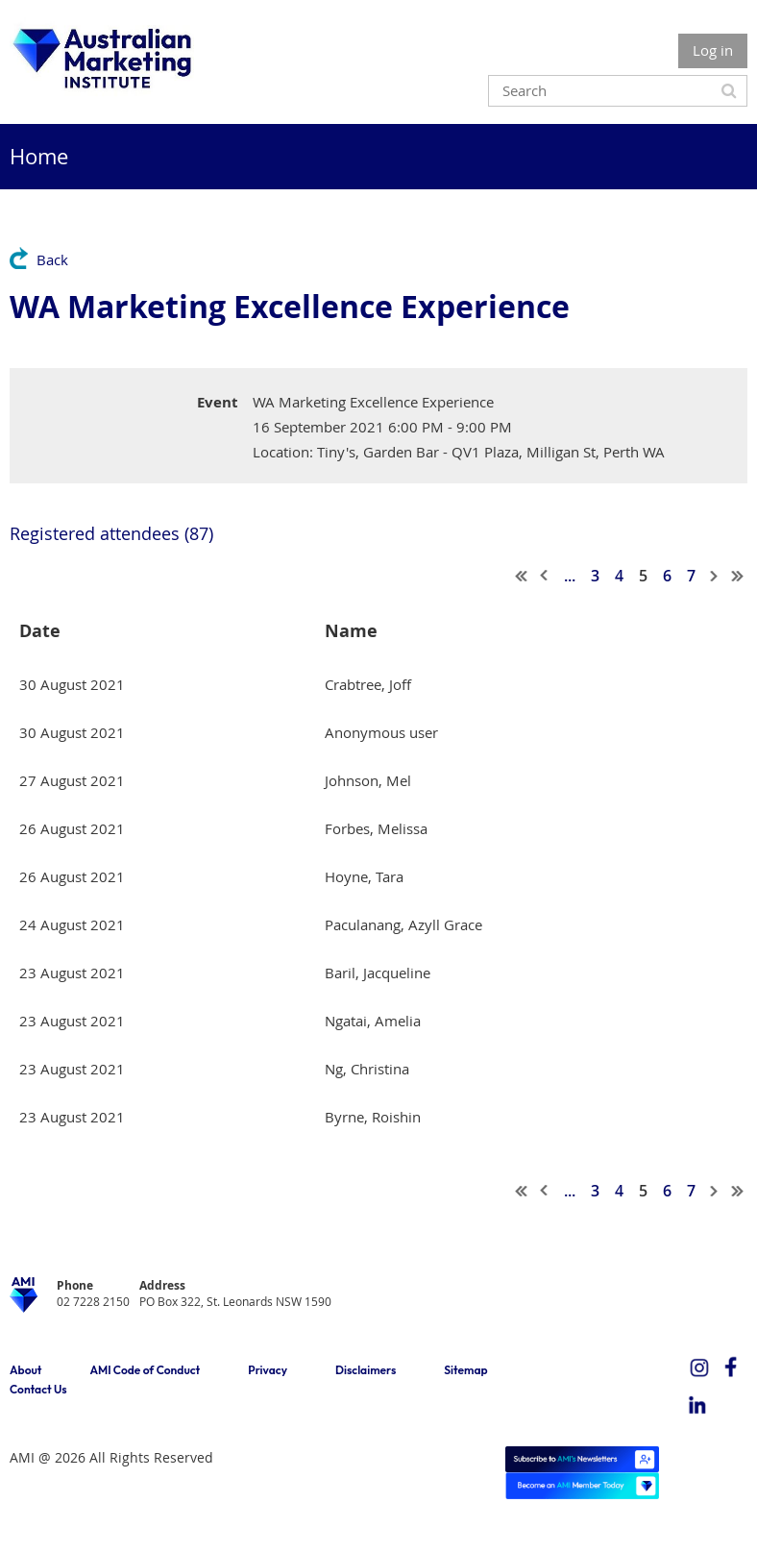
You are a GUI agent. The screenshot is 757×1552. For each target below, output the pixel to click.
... (569, 575)
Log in (713, 50)
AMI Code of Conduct (144, 1370)
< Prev (544, 575)
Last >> (737, 575)
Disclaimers (365, 1370)
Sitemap (465, 1370)
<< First (521, 575)
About (25, 1370)
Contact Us (38, 1389)
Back (52, 259)
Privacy (267, 1370)
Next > (714, 575)
